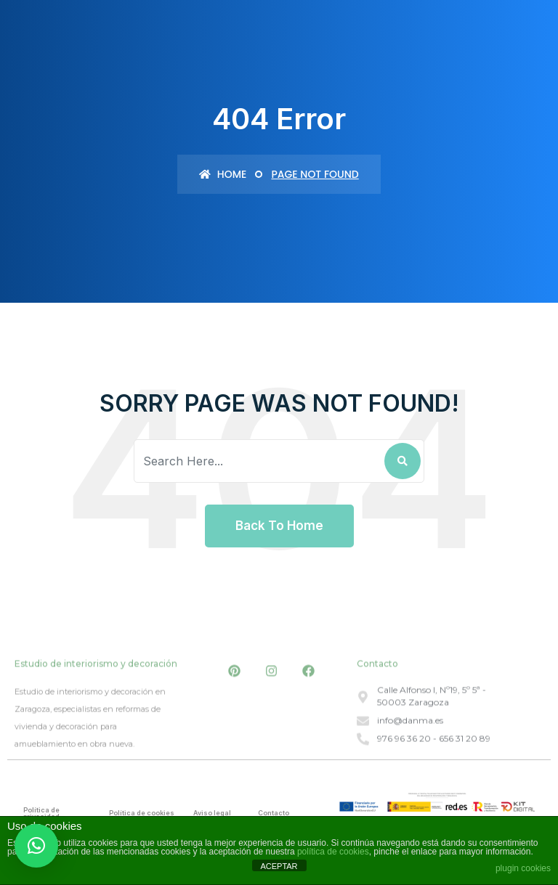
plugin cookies (523, 868)
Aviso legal (212, 813)
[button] (36, 846)
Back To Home (279, 525)
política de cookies (333, 852)
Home (222, 174)
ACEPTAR (278, 866)
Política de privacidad (41, 813)
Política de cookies (141, 813)
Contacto (273, 813)
